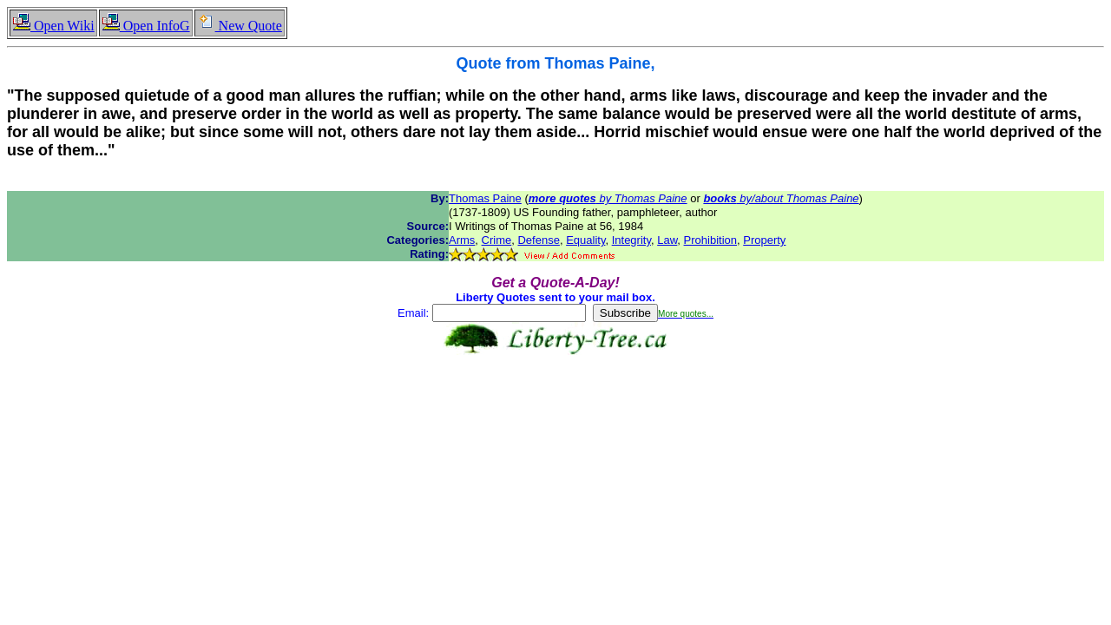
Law (667, 240)
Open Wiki (53, 25)
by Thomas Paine (608, 198)
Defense (538, 240)
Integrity (631, 240)
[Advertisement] (555, 410)
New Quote (239, 25)
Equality (585, 240)
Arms (462, 240)
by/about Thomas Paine (780, 198)
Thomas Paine (485, 198)
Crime (497, 240)
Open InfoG (146, 25)
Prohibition (710, 240)
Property (764, 240)
